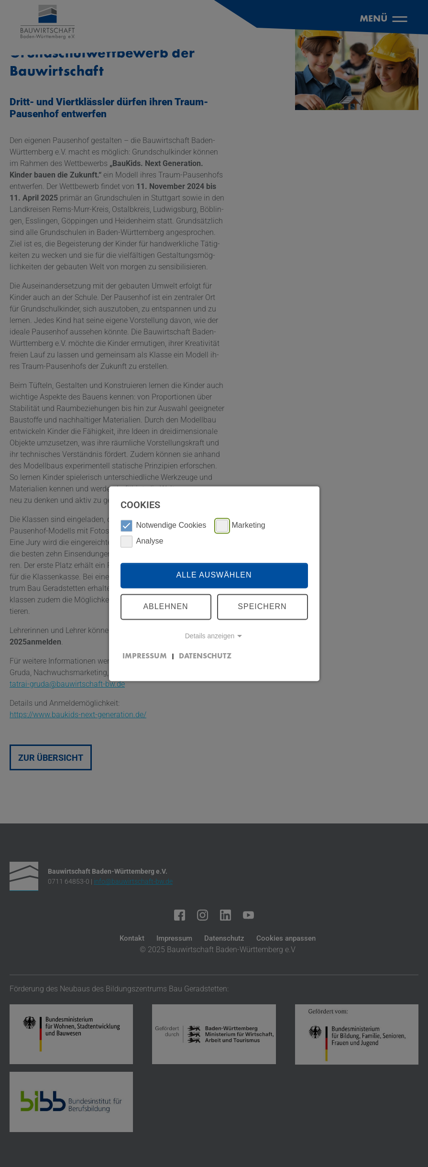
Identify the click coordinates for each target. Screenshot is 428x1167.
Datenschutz (205, 656)
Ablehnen (165, 606)
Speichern (262, 606)
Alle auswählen (214, 575)
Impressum (144, 656)
